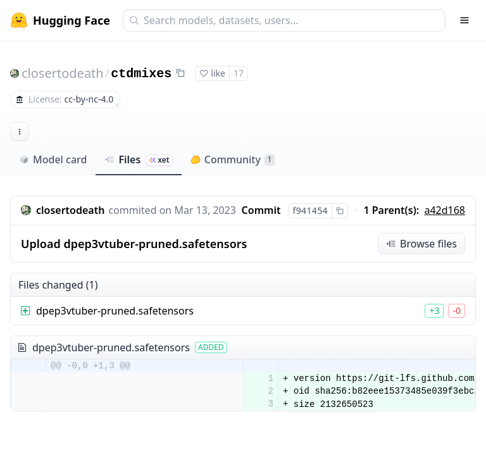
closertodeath (63, 73)
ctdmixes (141, 73)
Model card (53, 159)
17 (239, 73)
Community (232, 159)
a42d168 (444, 210)
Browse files (421, 244)
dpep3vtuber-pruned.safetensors (115, 311)
